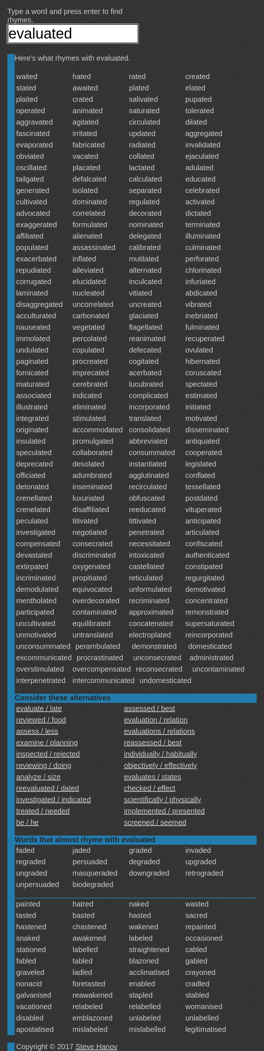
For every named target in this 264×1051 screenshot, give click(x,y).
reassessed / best (153, 743)
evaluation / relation (156, 720)
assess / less (37, 731)
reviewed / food (41, 720)
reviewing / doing (43, 765)
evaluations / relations (159, 731)
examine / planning (47, 743)
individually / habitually (160, 754)
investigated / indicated (53, 800)
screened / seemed (155, 822)
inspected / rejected (48, 754)
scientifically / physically (162, 800)
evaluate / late (39, 708)
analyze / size (38, 777)
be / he (27, 822)
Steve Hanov (97, 1047)
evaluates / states (152, 777)
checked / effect (150, 788)
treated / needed (43, 811)
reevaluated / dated (47, 788)
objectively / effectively (160, 765)
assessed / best (149, 708)
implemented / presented (164, 811)
